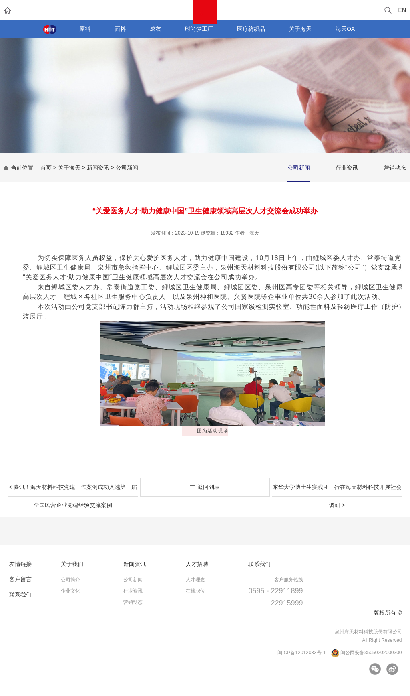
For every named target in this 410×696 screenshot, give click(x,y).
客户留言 (20, 579)
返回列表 (205, 487)
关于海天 (300, 29)
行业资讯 (347, 167)
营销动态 (395, 167)
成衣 (155, 29)
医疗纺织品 (251, 29)
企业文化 (70, 591)
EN (402, 10)
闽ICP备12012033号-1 (301, 652)
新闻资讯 (98, 167)
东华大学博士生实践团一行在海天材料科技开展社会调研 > (337, 490)
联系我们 (20, 594)
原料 (84, 29)
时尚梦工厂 (199, 29)
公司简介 (70, 579)
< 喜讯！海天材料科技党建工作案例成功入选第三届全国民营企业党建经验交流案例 (73, 490)
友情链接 (20, 564)
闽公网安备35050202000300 (366, 653)
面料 (120, 29)
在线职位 (195, 591)
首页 (46, 167)
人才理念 (195, 579)
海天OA (345, 29)
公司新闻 (127, 167)
